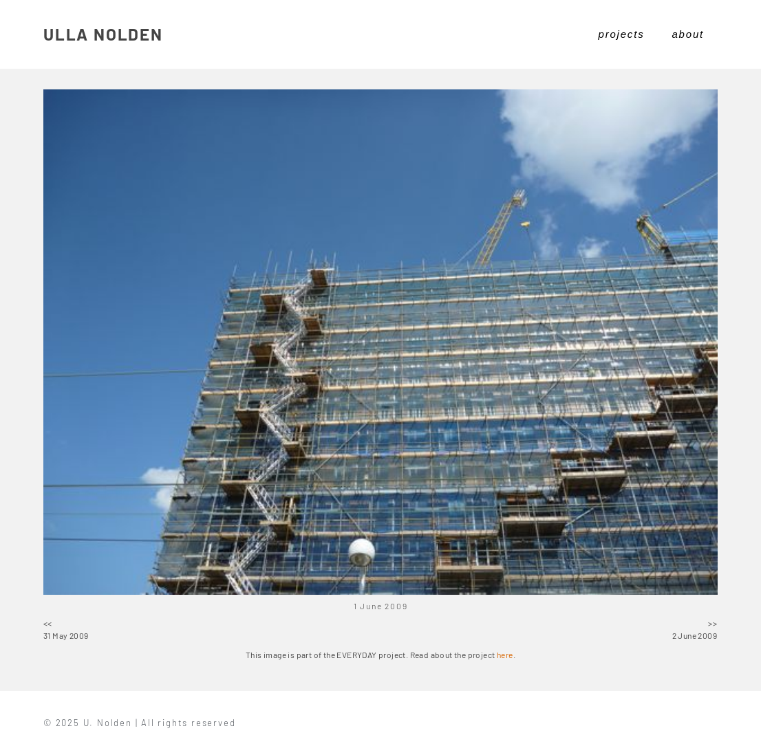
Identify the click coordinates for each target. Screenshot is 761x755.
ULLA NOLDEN (103, 34)
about (688, 34)
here (505, 654)
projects (622, 34)
